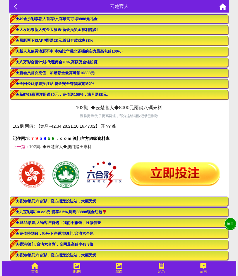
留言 (230, 223)
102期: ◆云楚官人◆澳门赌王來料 (60, 146)
